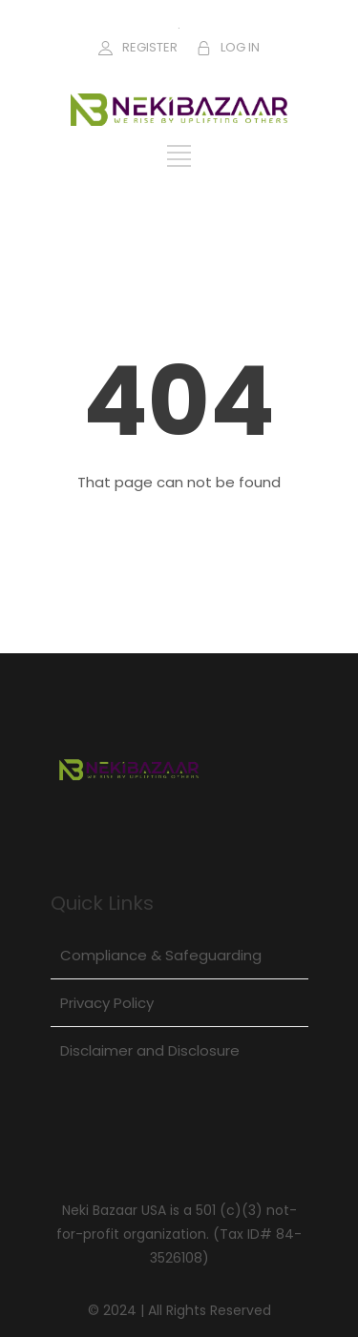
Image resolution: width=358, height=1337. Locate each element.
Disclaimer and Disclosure (150, 1050)
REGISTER (150, 47)
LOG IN (240, 47)
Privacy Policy (107, 1003)
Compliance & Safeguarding (161, 955)
